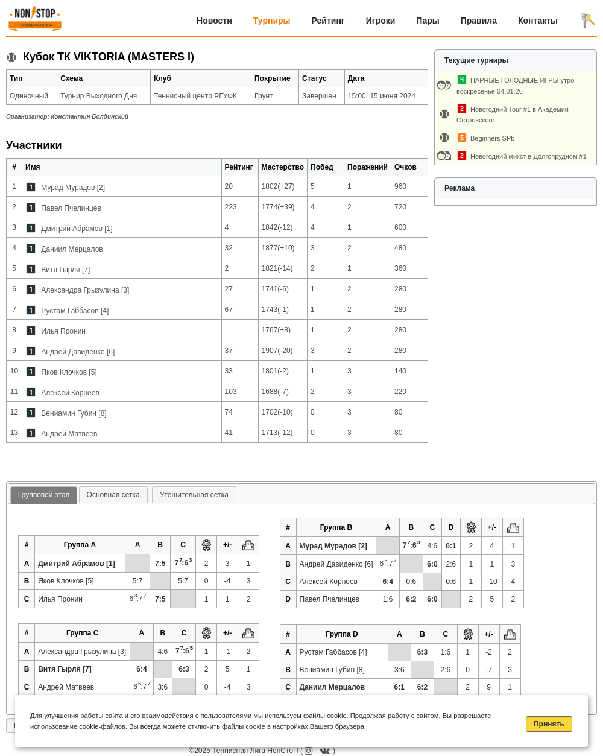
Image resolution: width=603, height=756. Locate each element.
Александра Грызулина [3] (85, 290)
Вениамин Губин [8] (73, 413)
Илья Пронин (63, 331)
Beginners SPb (492, 138)
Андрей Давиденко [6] (78, 352)
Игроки (381, 20)
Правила (479, 20)
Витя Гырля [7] (65, 269)
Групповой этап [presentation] (43, 495)
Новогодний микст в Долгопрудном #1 (528, 156)
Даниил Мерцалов (72, 249)
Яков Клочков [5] (68, 372)
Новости (214, 20)
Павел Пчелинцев (71, 208)
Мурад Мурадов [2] (73, 187)
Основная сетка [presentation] (113, 495)
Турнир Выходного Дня (98, 96)
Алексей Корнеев (70, 393)
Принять (549, 724)
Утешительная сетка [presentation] (194, 495)
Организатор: (67, 116)
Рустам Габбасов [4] (75, 311)
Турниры (272, 20)
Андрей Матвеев (69, 434)
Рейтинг (328, 20)
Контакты (538, 20)
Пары (427, 20)
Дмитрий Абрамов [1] (76, 228)
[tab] (43, 495)
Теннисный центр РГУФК (195, 96)
